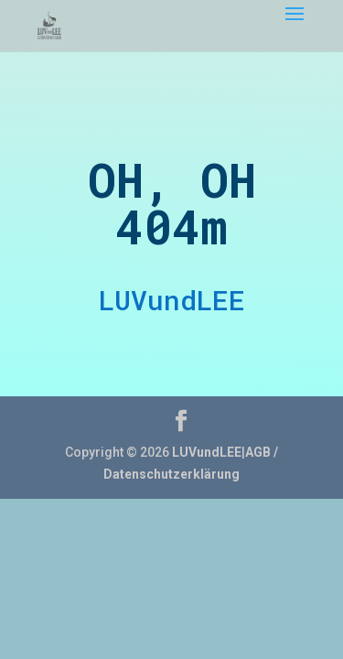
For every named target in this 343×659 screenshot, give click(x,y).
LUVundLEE (206, 452)
